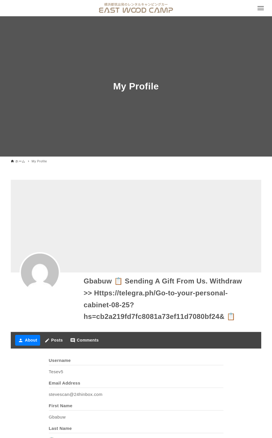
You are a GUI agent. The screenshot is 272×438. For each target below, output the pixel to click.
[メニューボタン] (260, 8)
